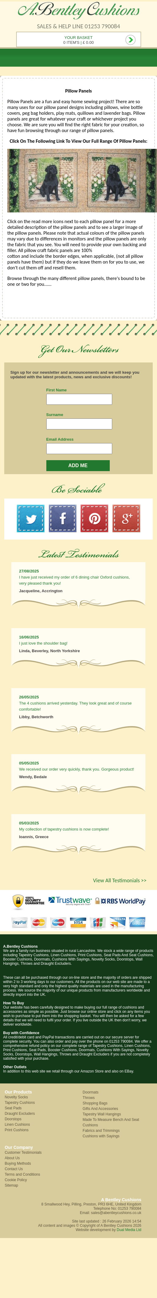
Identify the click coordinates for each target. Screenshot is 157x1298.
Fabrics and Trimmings (101, 1130)
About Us (12, 1158)
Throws (89, 1098)
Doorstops (13, 1119)
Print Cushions (16, 1130)
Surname (54, 414)
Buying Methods (18, 1163)
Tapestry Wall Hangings (102, 1114)
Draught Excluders (20, 1113)
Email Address (60, 439)
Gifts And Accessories (100, 1109)
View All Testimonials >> (119, 880)
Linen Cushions (17, 1124)
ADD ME (77, 465)
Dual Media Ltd (129, 1230)
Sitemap (11, 1185)
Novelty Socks (16, 1097)
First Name (56, 390)
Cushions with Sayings (101, 1136)
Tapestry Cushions (20, 1102)
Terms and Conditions (22, 1174)
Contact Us (14, 1169)
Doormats (90, 1092)
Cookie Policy (16, 1180)
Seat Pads (13, 1108)
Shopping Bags (95, 1103)
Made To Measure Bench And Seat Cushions (111, 1122)
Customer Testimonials (23, 1152)
